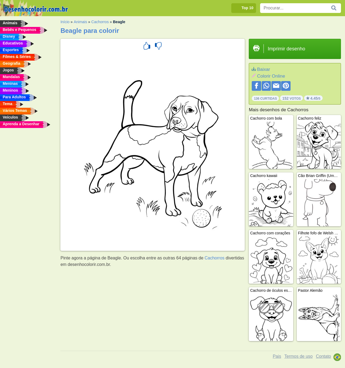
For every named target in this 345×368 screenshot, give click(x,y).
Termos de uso (298, 356)
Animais (80, 22)
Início (64, 22)
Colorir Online (271, 76)
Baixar (263, 69)
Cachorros (100, 22)
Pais (277, 356)
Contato (323, 356)
